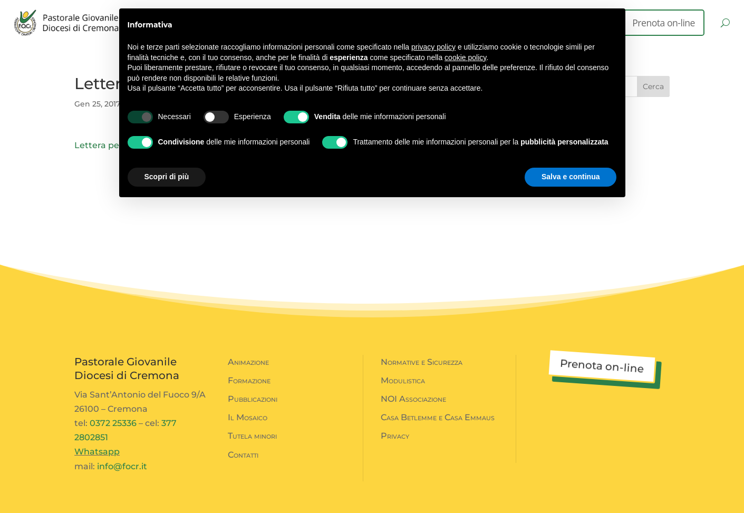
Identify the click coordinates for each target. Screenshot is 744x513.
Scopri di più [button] (166, 176)
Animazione (248, 362)
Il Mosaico (247, 417)
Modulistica (403, 380)
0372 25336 (113, 423)
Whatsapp (97, 452)
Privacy (395, 436)
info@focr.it (122, 466)
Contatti (243, 455)
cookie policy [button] (465, 57)
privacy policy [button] (433, 47)
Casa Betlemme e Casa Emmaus (438, 417)
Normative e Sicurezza (421, 362)
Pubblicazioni (252, 399)
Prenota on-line (663, 22)
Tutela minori (252, 436)
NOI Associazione (413, 399)
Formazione (249, 380)
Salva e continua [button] (571, 176)
